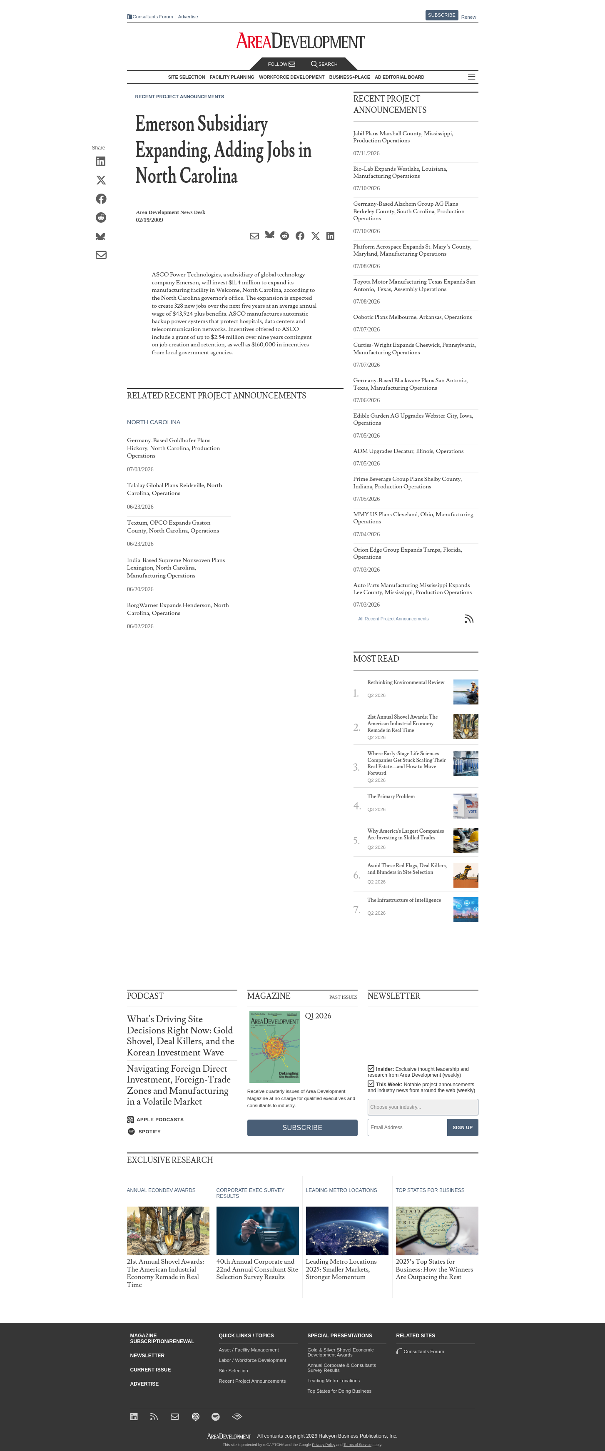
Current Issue (150, 1370)
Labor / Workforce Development (252, 1360)
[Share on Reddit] (103, 218)
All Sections (472, 77)
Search (324, 64)
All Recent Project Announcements (394, 618)
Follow (282, 64)
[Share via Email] (103, 255)
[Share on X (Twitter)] (103, 180)
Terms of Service (357, 1445)
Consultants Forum (153, 16)
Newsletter (147, 1356)
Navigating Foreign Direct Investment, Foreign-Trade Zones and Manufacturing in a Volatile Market (179, 1085)
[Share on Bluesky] (103, 236)
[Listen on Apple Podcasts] (182, 1120)
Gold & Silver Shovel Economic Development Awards (341, 1352)
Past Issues (343, 997)
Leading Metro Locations (334, 1380)
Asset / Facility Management (249, 1349)
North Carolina (153, 422)
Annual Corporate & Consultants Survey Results (342, 1368)
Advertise (188, 17)
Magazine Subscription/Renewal (162, 1338)
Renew (468, 17)
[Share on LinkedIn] (103, 161)
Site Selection (233, 1370)
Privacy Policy (323, 1445)
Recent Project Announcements (179, 96)
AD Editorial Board (399, 77)
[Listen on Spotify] (182, 1131)
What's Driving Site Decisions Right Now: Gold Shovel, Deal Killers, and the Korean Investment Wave (180, 1036)
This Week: (421, 1087)
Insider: (418, 1072)
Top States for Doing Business (340, 1391)
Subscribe (442, 14)
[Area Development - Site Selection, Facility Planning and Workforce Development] (302, 40)
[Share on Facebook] (103, 199)
